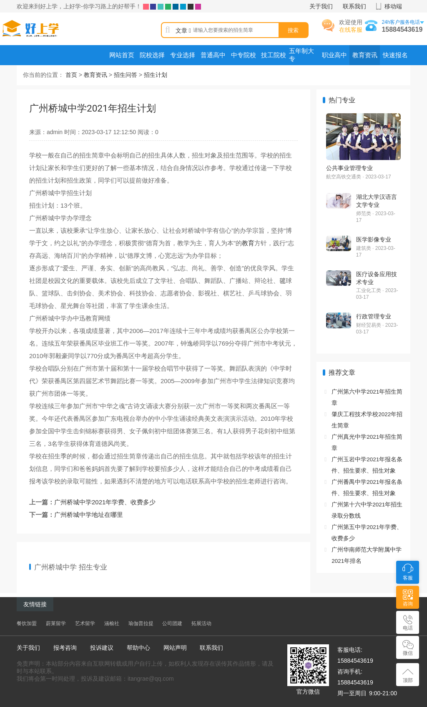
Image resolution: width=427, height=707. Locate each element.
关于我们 (321, 6)
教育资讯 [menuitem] (364, 55)
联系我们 (354, 6)
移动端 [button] (393, 6)
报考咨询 (65, 647)
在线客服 (350, 29)
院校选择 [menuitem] (152, 55)
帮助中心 (138, 647)
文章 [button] (183, 30)
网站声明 (175, 647)
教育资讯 (95, 74)
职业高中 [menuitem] (334, 55)
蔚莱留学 (56, 623)
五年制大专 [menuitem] (301, 55)
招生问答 (125, 74)
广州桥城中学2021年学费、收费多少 (105, 502)
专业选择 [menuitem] (182, 55)
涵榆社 (111, 623)
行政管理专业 (373, 316)
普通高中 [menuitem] (213, 55)
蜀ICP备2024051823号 (207, 678)
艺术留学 (85, 623)
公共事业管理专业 (349, 168)
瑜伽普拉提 (140, 623)
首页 (71, 74)
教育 (248, 243)
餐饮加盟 (27, 623)
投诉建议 (101, 647)
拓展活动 (201, 623)
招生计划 (155, 74)
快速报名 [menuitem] (395, 55)
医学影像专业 (373, 239)
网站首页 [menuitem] (121, 55)
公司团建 (172, 623)
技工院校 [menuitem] (273, 55)
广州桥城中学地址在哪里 (88, 514)
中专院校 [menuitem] (243, 55)
